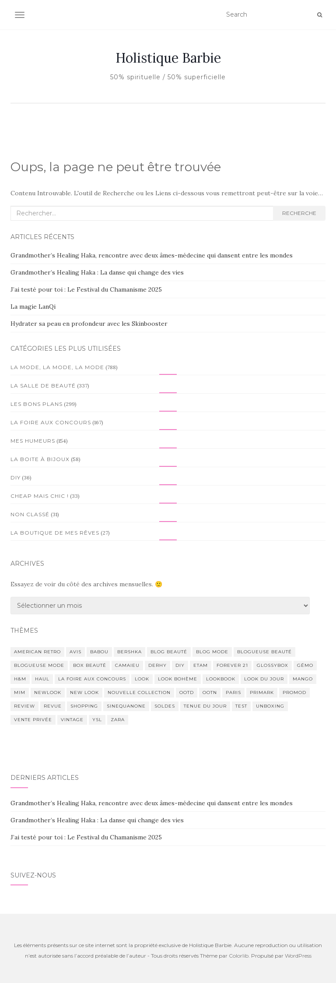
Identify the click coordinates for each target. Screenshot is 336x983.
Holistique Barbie (168, 57)
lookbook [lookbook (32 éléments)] (220, 679)
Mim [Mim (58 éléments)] (19, 692)
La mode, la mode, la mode (57, 367)
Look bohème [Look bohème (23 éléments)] (177, 679)
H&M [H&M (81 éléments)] (20, 679)
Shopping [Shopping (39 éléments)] (84, 706)
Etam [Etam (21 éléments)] (200, 665)
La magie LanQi (33, 306)
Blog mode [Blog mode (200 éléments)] (212, 652)
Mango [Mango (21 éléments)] (303, 679)
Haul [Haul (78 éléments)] (42, 679)
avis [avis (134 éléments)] (75, 652)
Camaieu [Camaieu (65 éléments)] (127, 665)
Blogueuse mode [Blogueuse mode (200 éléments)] (39, 665)
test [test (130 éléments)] (241, 706)
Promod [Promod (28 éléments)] (294, 692)
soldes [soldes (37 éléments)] (164, 706)
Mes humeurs (32, 440)
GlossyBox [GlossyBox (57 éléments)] (272, 665)
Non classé (29, 514)
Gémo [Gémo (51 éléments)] (305, 665)
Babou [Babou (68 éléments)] (99, 652)
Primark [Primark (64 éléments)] (262, 692)
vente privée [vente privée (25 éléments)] (33, 719)
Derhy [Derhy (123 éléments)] (157, 665)
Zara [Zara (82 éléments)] (118, 719)
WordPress (298, 955)
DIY (15, 477)
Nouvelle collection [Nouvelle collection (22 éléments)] (139, 692)
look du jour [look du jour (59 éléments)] (264, 679)
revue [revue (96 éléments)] (53, 706)
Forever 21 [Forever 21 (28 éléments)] (232, 665)
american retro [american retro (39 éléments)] (37, 652)
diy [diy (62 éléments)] (180, 665)
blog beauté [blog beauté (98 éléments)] (168, 652)
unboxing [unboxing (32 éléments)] (270, 706)
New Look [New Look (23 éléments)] (84, 692)
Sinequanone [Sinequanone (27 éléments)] (126, 706)
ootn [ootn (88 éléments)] (210, 692)
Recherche (299, 213)
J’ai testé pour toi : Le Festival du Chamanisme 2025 (86, 289)
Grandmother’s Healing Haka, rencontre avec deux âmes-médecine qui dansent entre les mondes (151, 255)
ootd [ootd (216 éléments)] (186, 692)
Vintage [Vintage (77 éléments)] (72, 719)
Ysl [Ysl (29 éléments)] (97, 719)
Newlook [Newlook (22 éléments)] (47, 692)
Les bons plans (36, 404)
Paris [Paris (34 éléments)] (233, 692)
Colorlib (238, 955)
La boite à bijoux (40, 459)
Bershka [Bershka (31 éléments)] (129, 652)
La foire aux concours (50, 422)
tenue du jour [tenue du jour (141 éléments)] (205, 706)
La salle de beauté (43, 385)
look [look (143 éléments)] (142, 679)
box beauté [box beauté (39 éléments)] (89, 665)
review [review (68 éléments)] (24, 706)
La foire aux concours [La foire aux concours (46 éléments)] (92, 679)
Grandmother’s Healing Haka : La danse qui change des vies (97, 272)
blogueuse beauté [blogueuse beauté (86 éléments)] (264, 652)
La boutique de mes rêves (54, 532)
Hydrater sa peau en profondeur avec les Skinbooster (89, 324)
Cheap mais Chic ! (39, 496)
